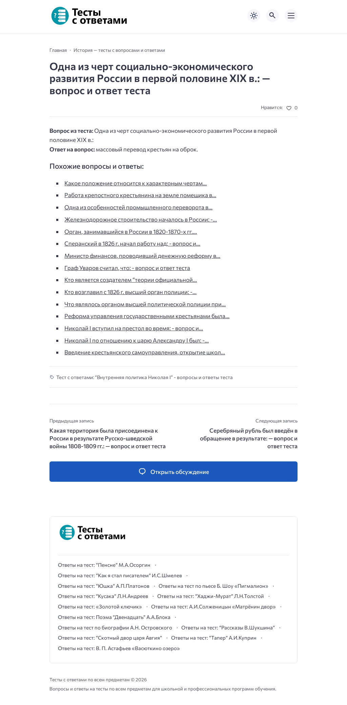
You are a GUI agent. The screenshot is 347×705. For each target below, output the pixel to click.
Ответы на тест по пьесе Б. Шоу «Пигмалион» (213, 586)
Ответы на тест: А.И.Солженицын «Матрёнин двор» (213, 606)
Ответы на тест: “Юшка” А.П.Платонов (103, 586)
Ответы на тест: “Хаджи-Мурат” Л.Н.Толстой (210, 596)
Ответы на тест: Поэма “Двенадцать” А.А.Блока (114, 617)
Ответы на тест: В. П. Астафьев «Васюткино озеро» (119, 648)
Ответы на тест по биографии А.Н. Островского (115, 627)
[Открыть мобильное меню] (291, 15)
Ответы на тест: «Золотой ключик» (100, 606)
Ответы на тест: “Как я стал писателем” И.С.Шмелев (120, 575)
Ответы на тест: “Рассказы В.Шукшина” (228, 627)
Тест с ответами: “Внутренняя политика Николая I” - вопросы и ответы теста (144, 377)
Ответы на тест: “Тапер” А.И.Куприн (214, 638)
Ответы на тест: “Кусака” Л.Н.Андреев (103, 596)
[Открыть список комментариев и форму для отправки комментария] (173, 471)
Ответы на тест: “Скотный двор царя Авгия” (110, 638)
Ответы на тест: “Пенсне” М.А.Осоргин (104, 565)
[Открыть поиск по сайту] (272, 15)
